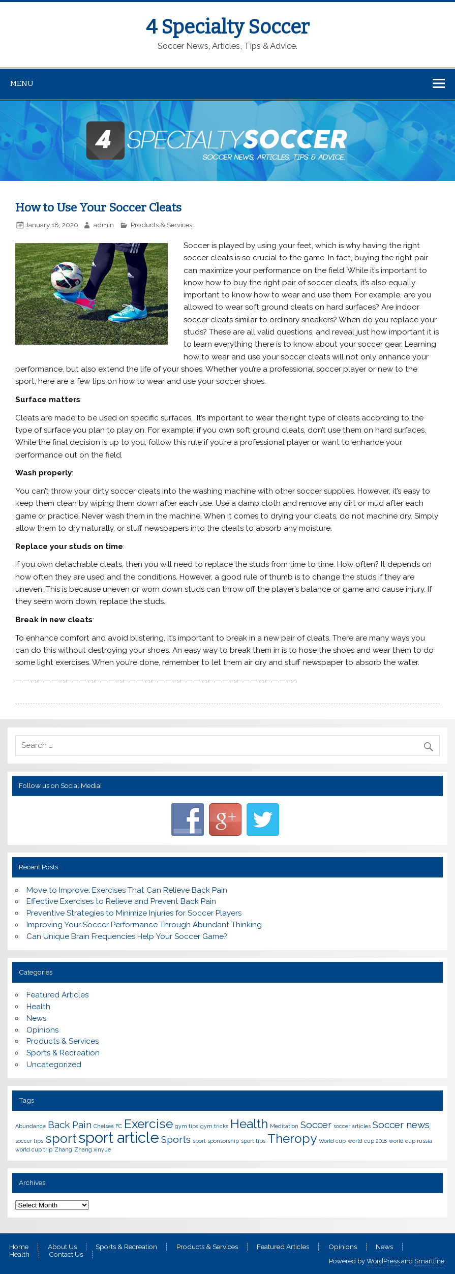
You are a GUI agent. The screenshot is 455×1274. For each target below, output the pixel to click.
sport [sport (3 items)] (60, 1138)
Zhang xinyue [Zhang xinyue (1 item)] (92, 1149)
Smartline (429, 1261)
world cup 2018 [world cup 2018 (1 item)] (367, 1141)
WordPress (383, 1261)
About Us (62, 1247)
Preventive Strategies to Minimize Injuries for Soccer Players (133, 913)
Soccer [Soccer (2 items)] (315, 1124)
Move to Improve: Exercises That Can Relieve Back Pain (126, 890)
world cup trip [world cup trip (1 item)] (33, 1149)
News (36, 1018)
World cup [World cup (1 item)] (332, 1141)
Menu (22, 83)
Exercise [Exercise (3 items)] (148, 1123)
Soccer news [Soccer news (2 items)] (401, 1124)
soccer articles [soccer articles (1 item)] (352, 1126)
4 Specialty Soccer (227, 27)
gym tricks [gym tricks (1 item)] (214, 1126)
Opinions (42, 1030)
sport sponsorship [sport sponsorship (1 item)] (216, 1141)
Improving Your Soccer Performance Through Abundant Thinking (144, 924)
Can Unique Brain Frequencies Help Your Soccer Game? (126, 936)
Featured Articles (57, 994)
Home (18, 1247)
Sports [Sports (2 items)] (176, 1139)
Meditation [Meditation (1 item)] (284, 1126)
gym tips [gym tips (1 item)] (186, 1126)
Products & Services (161, 225)
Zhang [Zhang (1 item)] (63, 1149)
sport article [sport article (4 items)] (118, 1137)
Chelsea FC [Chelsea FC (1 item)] (108, 1126)
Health (38, 1006)
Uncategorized (53, 1064)
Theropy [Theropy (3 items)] (292, 1138)
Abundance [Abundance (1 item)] (30, 1126)
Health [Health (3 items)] (249, 1123)
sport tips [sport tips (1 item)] (253, 1141)
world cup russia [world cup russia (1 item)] (410, 1141)
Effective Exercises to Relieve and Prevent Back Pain (121, 901)
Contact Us (66, 1254)
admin (104, 225)
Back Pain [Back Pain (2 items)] (70, 1124)
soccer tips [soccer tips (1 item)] (29, 1141)
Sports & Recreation (63, 1052)
